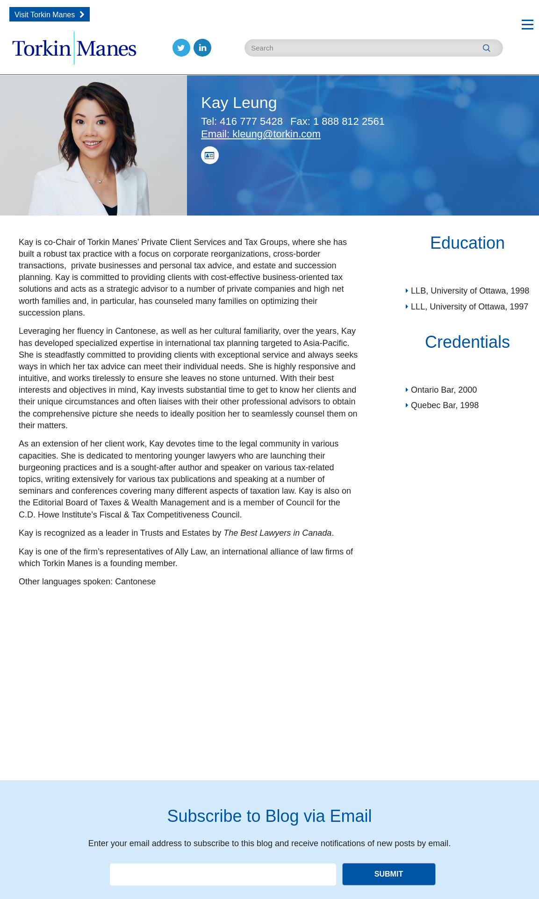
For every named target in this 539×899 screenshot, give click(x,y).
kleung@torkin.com (261, 134)
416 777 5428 (242, 121)
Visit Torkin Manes (44, 15)
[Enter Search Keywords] (373, 48)
